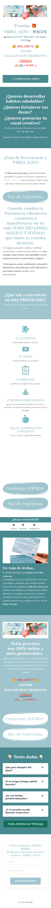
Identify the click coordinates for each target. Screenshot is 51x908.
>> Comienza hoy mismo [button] (25, 78)
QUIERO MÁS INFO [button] (25, 881)
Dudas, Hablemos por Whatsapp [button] (25, 824)
